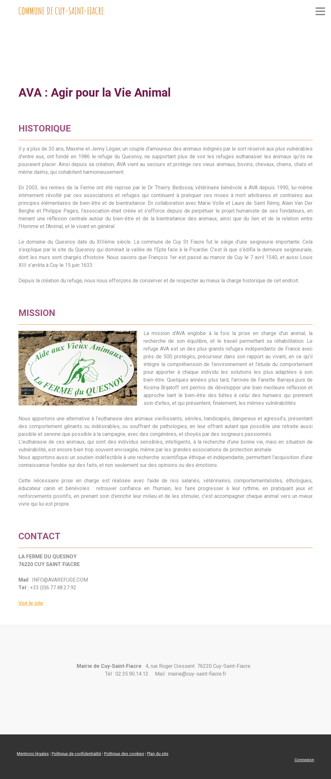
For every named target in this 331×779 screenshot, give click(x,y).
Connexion (304, 759)
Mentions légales (33, 753)
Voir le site (30, 603)
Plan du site (157, 753)
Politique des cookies (124, 753)
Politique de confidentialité (76, 753)
